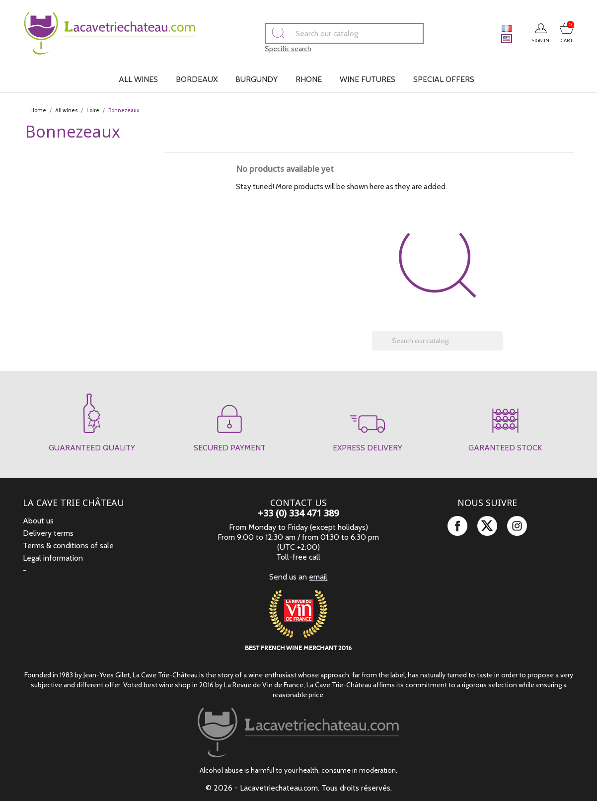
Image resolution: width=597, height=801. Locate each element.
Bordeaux (197, 79)
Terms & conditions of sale (68, 545)
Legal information (53, 558)
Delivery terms (48, 533)
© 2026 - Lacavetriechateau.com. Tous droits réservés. (299, 788)
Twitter (487, 526)
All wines (138, 79)
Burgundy (256, 79)
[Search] (329, 33)
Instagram (517, 526)
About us (38, 520)
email (318, 577)
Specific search (273, 48)
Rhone (309, 79)
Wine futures (367, 79)
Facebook (457, 526)
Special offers (443, 79)
